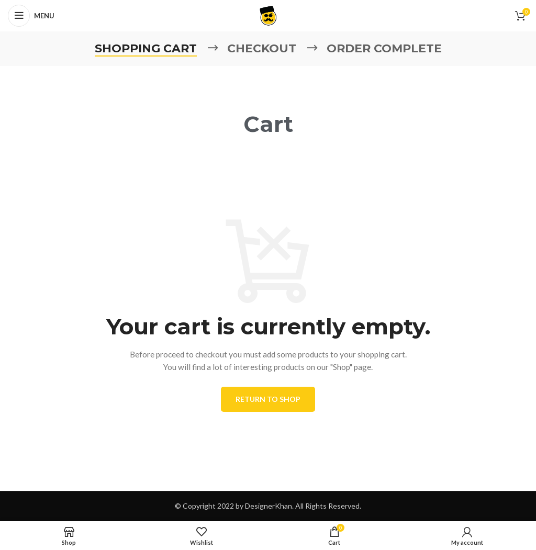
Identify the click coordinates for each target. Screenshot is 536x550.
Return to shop (268, 399)
